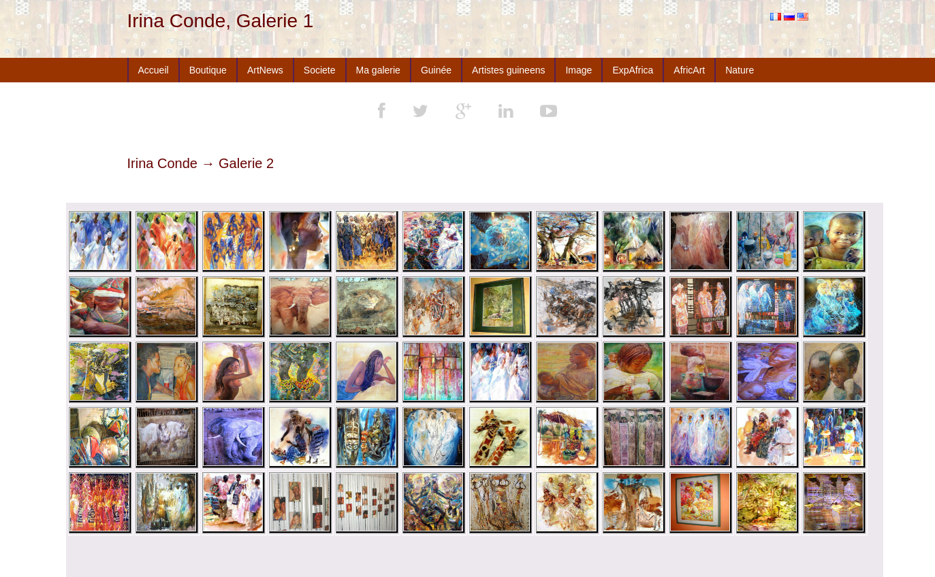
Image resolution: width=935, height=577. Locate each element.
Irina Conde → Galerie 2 (200, 163)
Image (578, 70)
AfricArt (689, 70)
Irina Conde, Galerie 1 (220, 20)
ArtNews (265, 70)
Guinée (436, 70)
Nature (739, 70)
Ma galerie (378, 70)
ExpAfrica (632, 70)
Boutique (208, 70)
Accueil (153, 70)
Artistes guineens (508, 70)
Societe (320, 70)
